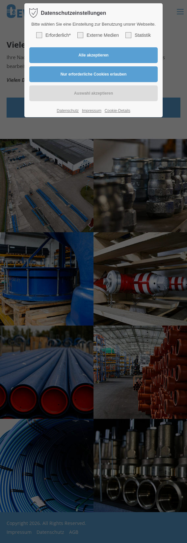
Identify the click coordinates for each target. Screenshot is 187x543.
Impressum (91, 110)
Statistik (138, 35)
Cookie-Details (117, 110)
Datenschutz (68, 110)
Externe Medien (98, 35)
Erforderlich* (53, 35)
